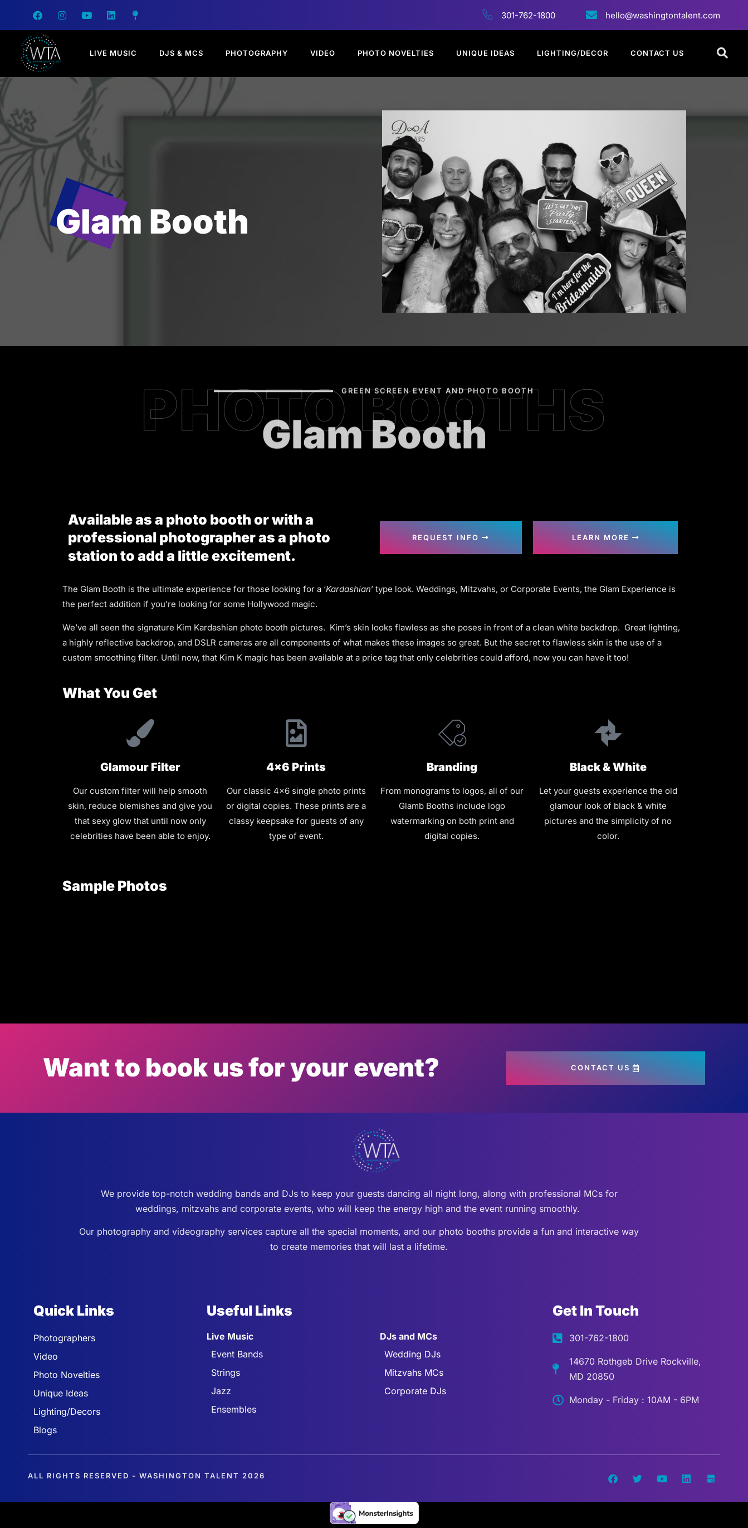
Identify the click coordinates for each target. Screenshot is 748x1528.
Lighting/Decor (572, 52)
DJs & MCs (181, 52)
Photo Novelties (396, 52)
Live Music (113, 52)
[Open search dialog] (723, 53)
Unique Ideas (485, 52)
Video (322, 52)
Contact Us (657, 52)
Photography (257, 52)
